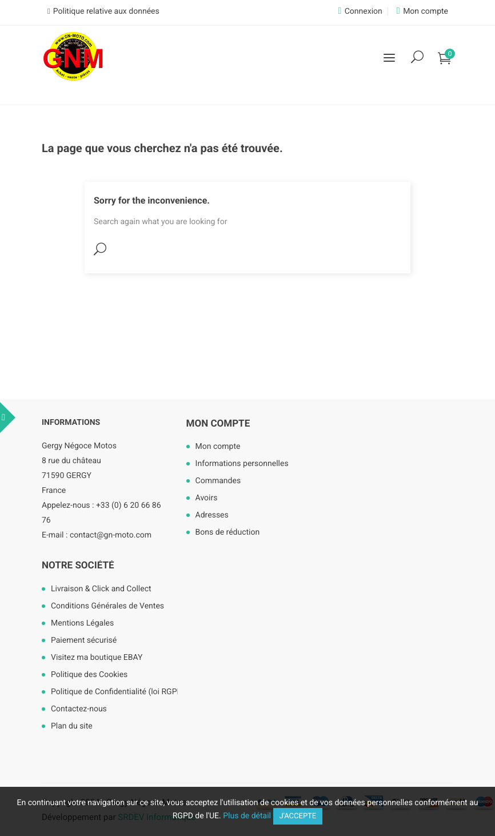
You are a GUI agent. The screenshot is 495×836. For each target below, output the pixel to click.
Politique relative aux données (106, 11)
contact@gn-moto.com (110, 535)
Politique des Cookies (89, 674)
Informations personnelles (242, 463)
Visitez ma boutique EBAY (96, 657)
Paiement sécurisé (84, 640)
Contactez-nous (79, 709)
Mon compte (218, 423)
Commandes (218, 480)
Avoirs (206, 498)
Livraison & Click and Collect (101, 589)
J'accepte (298, 816)
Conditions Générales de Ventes (107, 606)
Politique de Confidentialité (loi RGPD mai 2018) (131, 691)
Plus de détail (247, 816)
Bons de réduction (227, 532)
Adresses (212, 515)
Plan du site (72, 726)
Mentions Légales (82, 623)
